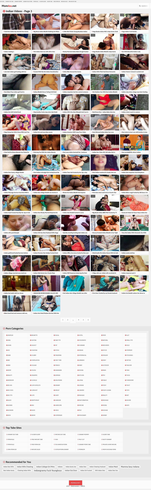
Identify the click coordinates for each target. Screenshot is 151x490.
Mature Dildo (64, 1)
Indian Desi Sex (113, 471)
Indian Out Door (71, 472)
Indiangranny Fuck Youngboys (48, 471)
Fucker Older (42, 1)
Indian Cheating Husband (97, 468)
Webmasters (75, 487)
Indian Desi (82, 468)
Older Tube (49, 1)
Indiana (60, 468)
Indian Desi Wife (8, 468)
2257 (68, 487)
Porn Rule (35, 1)
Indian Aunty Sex (71, 468)
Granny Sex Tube (9, 1)
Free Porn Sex (56, 1)
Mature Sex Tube (72, 1)
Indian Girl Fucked (86, 471)
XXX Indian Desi (100, 471)
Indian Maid (113, 468)
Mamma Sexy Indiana (130, 468)
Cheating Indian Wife (24, 471)
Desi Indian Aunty (8, 471)
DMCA (83, 487)
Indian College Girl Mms (45, 468)
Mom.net (13, 6)
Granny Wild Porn (27, 1)
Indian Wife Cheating (25, 468)
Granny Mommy (18, 1)
